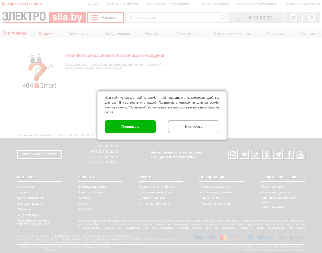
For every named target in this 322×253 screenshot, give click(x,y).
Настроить (193, 126)
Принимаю (130, 126)
